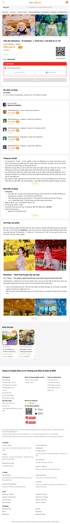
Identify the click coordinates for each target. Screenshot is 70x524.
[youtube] (33, 403)
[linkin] (31, 403)
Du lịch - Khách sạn (41, 445)
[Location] (13, 7)
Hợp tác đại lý (29, 382)
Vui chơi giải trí (6, 475)
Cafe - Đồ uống (6, 500)
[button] (25, 32)
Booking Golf (39, 448)
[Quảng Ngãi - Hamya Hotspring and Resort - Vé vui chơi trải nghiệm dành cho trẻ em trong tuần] (26, 337)
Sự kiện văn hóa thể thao (9, 484)
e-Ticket (4, 472)
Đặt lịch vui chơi (6, 509)
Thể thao (11, 486)
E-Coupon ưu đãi (40, 451)
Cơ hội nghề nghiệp (8, 395)
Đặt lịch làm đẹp (40, 514)
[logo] (35, 2)
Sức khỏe (10, 466)
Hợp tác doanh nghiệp (31, 380)
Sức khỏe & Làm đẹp (8, 463)
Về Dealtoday (6, 380)
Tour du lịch (39, 478)
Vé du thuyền (47, 478)
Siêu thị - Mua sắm (41, 500)
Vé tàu (38, 484)
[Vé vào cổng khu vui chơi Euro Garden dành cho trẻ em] (10, 337)
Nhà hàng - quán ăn (7, 457)
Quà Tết (38, 462)
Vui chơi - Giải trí (7, 445)
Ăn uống (4, 454)
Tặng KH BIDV (10, 459)
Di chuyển (38, 482)
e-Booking (5, 506)
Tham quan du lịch (41, 475)
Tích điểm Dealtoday (53, 382)
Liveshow (5, 486)
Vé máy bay (59, 484)
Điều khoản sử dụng (8, 398)
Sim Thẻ (54, 478)
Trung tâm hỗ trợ (52, 380)
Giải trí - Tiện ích (40, 502)
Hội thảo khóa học (20, 486)
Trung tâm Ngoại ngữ (54, 469)
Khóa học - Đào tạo (41, 466)
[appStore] (39, 413)
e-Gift (4, 491)
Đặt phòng (39, 511)
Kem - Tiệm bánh (25, 457)
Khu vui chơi (14, 478)
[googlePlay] (39, 409)
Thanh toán (50, 390)
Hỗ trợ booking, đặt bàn (14, 68)
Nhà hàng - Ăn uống (7, 494)
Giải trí (25, 448)
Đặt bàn (38, 509)
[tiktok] (35, 403)
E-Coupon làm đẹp (52, 453)
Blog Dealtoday (6, 393)
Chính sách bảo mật (8, 403)
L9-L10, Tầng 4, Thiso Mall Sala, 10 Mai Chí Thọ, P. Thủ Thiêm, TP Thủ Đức (26, 95)
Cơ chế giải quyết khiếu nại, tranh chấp (12, 409)
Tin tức (4, 390)
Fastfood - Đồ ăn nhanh (9, 497)
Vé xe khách (44, 484)
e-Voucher (5, 442)
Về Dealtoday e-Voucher (9, 385)
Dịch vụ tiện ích (40, 459)
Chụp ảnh (19, 448)
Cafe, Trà (16, 457)
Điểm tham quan (23, 478)
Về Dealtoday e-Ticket (9, 382)
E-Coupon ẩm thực (41, 453)
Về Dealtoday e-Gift (8, 387)
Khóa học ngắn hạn (41, 469)
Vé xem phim (6, 478)
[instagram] (28, 403)
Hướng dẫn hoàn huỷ (53, 387)
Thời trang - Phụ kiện (47, 462)
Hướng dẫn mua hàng (53, 385)
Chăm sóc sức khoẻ (41, 494)
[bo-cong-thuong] (30, 418)
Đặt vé (4, 511)
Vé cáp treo (52, 484)
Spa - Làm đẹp (6, 502)
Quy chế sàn (6, 406)
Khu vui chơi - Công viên (8, 448)
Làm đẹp (4, 466)
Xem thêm (35, 183)
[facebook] (26, 403)
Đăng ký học (5, 514)
